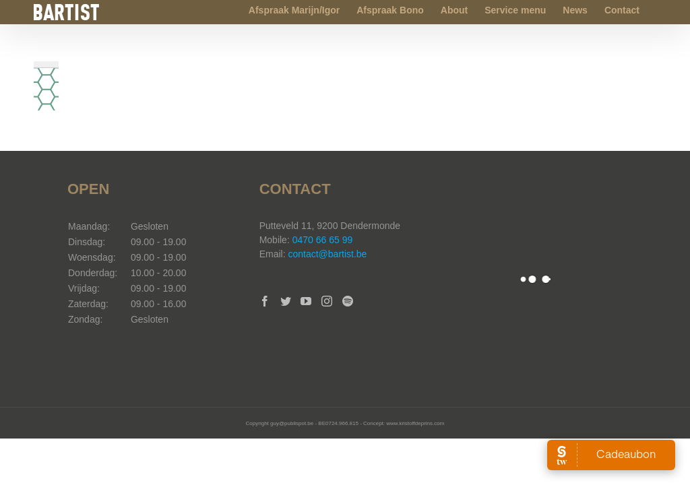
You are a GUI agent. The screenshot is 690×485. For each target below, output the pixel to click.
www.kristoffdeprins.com (415, 423)
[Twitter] (285, 301)
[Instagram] (326, 301)
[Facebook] (264, 301)
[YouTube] (306, 301)
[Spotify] (347, 301)
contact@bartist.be (327, 254)
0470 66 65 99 (322, 239)
